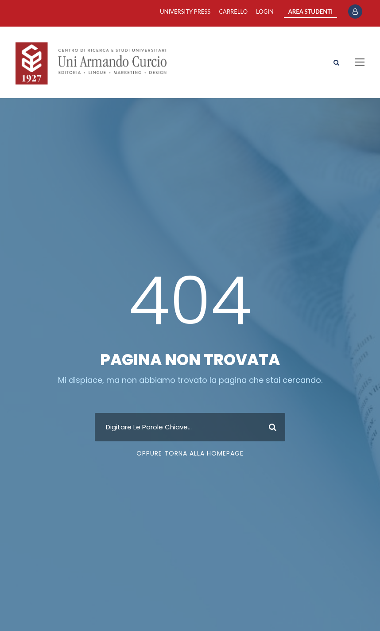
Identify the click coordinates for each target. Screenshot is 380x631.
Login (265, 11)
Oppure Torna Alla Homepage (190, 453)
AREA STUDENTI (310, 11)
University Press (185, 11)
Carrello (233, 11)
